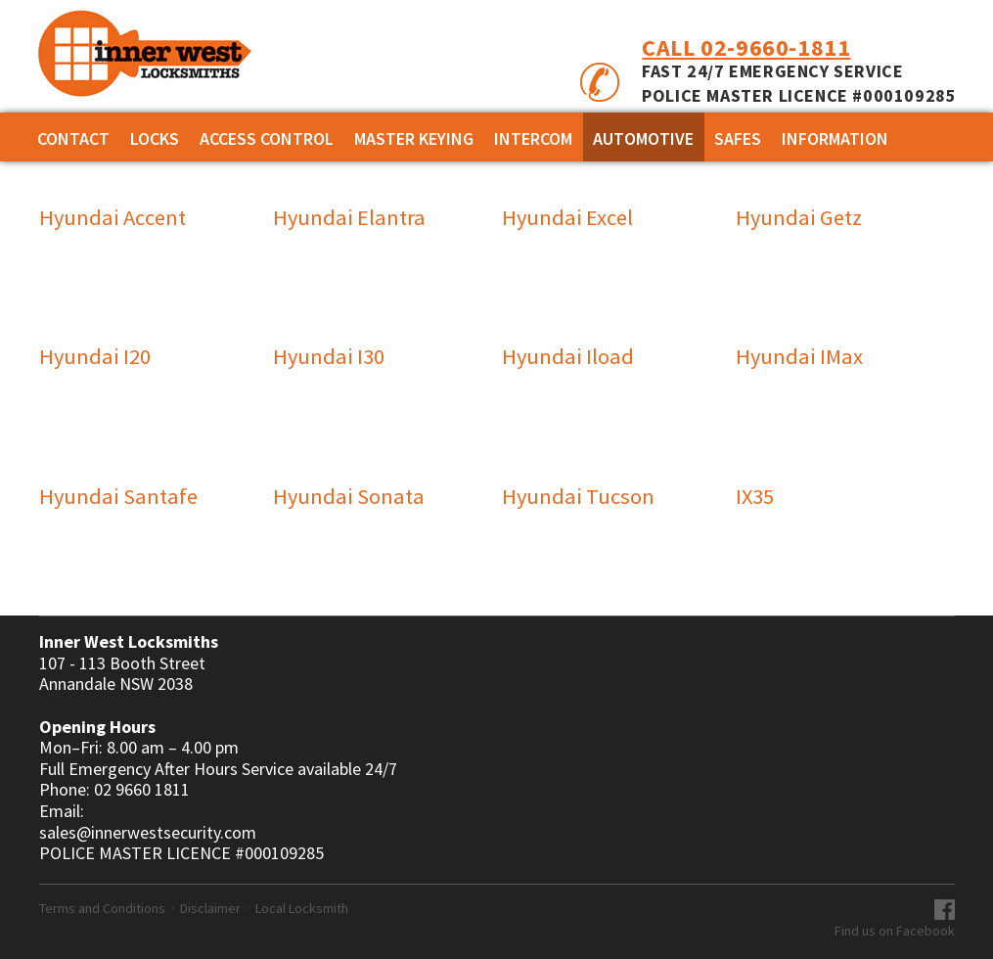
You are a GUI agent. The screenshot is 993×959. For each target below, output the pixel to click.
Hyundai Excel (567, 217)
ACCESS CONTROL (267, 138)
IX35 (755, 496)
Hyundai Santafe (118, 496)
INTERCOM (533, 138)
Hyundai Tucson (578, 496)
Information (835, 138)
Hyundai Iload (568, 356)
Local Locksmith (301, 908)
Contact (73, 138)
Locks (154, 138)
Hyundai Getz (799, 217)
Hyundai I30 (328, 356)
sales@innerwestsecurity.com (147, 833)
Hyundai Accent (112, 217)
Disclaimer (210, 908)
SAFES (737, 138)
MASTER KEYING (414, 138)
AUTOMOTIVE (643, 138)
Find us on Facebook (895, 930)
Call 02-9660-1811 (746, 47)
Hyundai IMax (799, 356)
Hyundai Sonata (349, 496)
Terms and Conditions (102, 908)
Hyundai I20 (95, 356)
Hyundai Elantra (349, 217)
